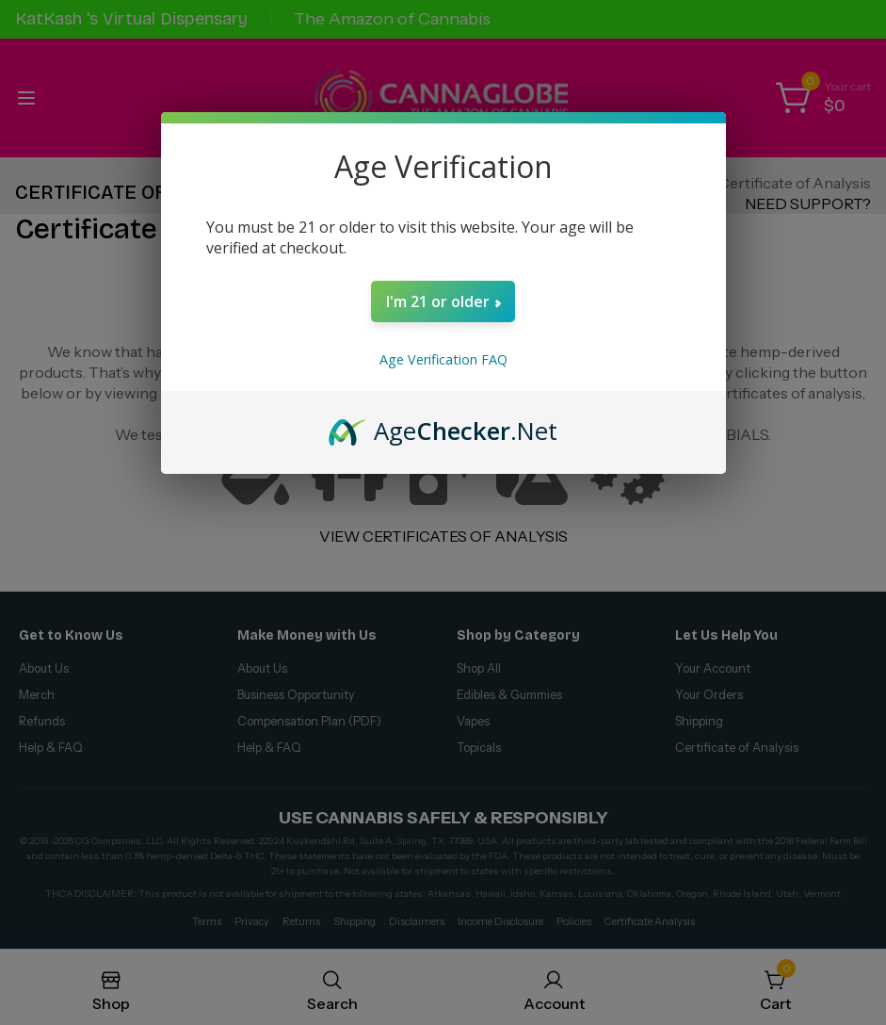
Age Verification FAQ (443, 359)
